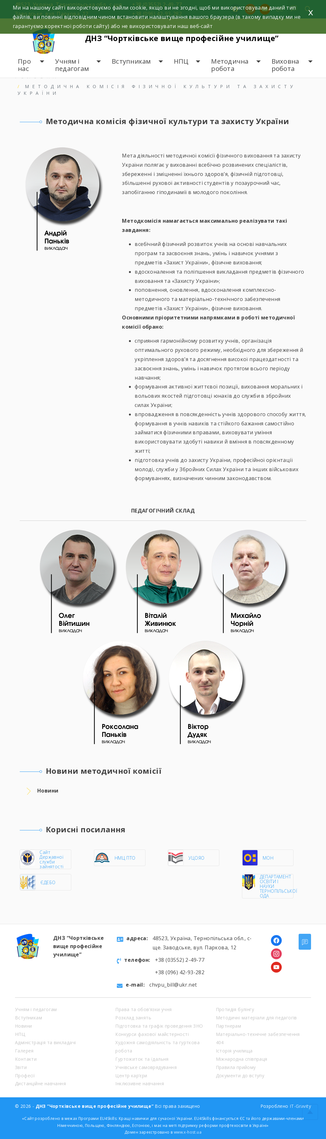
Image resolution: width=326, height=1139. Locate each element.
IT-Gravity (300, 1106)
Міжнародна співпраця (241, 1059)
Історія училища (234, 1051)
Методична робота (229, 65)
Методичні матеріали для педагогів (256, 1018)
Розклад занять (133, 1018)
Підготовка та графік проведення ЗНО (159, 1026)
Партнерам (228, 1026)
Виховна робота (285, 65)
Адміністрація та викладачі (45, 1042)
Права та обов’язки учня (143, 1009)
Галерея (24, 1051)
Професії (25, 1076)
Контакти (26, 1059)
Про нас (24, 65)
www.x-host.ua (188, 1132)
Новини (23, 1026)
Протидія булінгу (235, 1009)
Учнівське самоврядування (146, 1067)
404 (220, 1042)
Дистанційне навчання (40, 1083)
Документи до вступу (240, 1076)
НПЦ (181, 61)
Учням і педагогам (72, 65)
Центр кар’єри (131, 1076)
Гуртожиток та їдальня (141, 1059)
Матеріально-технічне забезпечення (258, 1034)
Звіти (21, 1067)
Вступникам (131, 61)
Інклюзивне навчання (139, 1083)
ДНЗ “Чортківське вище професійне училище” (182, 38)
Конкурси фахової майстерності (152, 1034)
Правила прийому (236, 1067)
